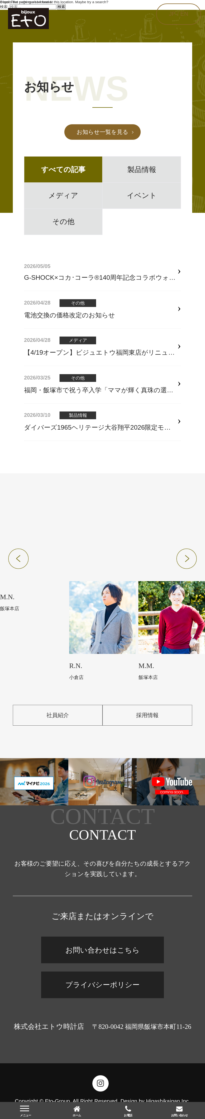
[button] (18, 559)
